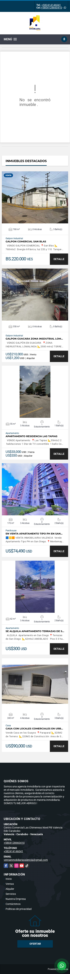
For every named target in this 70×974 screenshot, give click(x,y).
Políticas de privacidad (19, 908)
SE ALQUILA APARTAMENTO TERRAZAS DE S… (35, 631)
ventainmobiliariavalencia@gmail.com (26, 859)
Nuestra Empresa (16, 898)
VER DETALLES (35, 197)
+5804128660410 (51, 7)
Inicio (9, 878)
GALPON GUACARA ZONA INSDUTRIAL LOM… (34, 338)
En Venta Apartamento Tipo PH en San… (34, 533)
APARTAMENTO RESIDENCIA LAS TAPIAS (31, 436)
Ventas (10, 883)
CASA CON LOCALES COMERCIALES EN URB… (34, 728)
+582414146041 (51, 5)
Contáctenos (13, 903)
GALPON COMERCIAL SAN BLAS (26, 241)
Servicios (11, 893)
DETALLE (59, 259)
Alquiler (10, 888)
